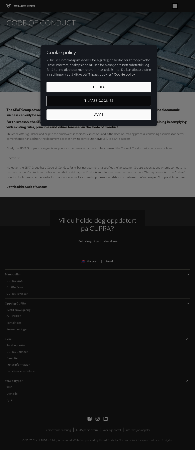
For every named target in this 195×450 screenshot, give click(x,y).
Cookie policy (124, 74)
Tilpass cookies (98, 101)
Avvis (99, 114)
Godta (99, 87)
